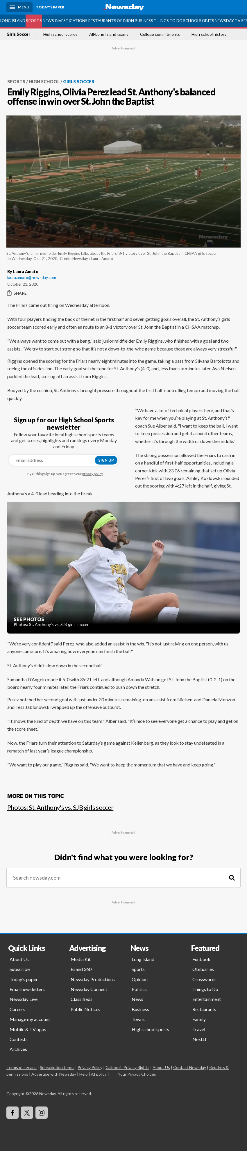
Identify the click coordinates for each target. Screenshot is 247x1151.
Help (83, 1074)
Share (17, 293)
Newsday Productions (93, 979)
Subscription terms (57, 1067)
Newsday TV (227, 20)
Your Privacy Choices (136, 1074)
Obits (208, 20)
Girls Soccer (18, 34)
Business (144, 20)
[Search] (232, 877)
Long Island (12, 20)
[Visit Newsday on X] (27, 1112)
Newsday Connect (89, 989)
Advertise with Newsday (53, 1074)
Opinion (125, 20)
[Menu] (19, 7)
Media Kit (81, 959)
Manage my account (30, 1019)
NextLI (199, 1039)
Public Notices (85, 1009)
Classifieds (81, 999)
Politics (139, 989)
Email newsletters (27, 989)
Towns (138, 1019)
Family (199, 1019)
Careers (17, 1009)
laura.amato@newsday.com (31, 277)
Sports (34, 20)
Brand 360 (81, 969)
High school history (208, 34)
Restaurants (102, 20)
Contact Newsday (189, 1067)
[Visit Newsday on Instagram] (41, 1112)
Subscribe (20, 969)
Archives (18, 1049)
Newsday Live (23, 999)
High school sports (150, 1029)
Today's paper (24, 979)
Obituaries (203, 969)
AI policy (99, 1074)
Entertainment (206, 999)
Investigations (71, 20)
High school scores (60, 34)
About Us (19, 959)
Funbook (201, 959)
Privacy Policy (90, 1067)
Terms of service (21, 1067)
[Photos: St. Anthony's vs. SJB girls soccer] (123, 805)
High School (44, 81)
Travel (198, 1029)
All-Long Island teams (108, 34)
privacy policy (92, 474)
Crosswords (204, 979)
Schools (192, 20)
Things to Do (168, 20)
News (48, 20)
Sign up (106, 460)
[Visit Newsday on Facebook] (12, 1112)
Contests (19, 1039)
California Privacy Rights (127, 1067)
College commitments (160, 34)
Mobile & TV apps (28, 1029)
